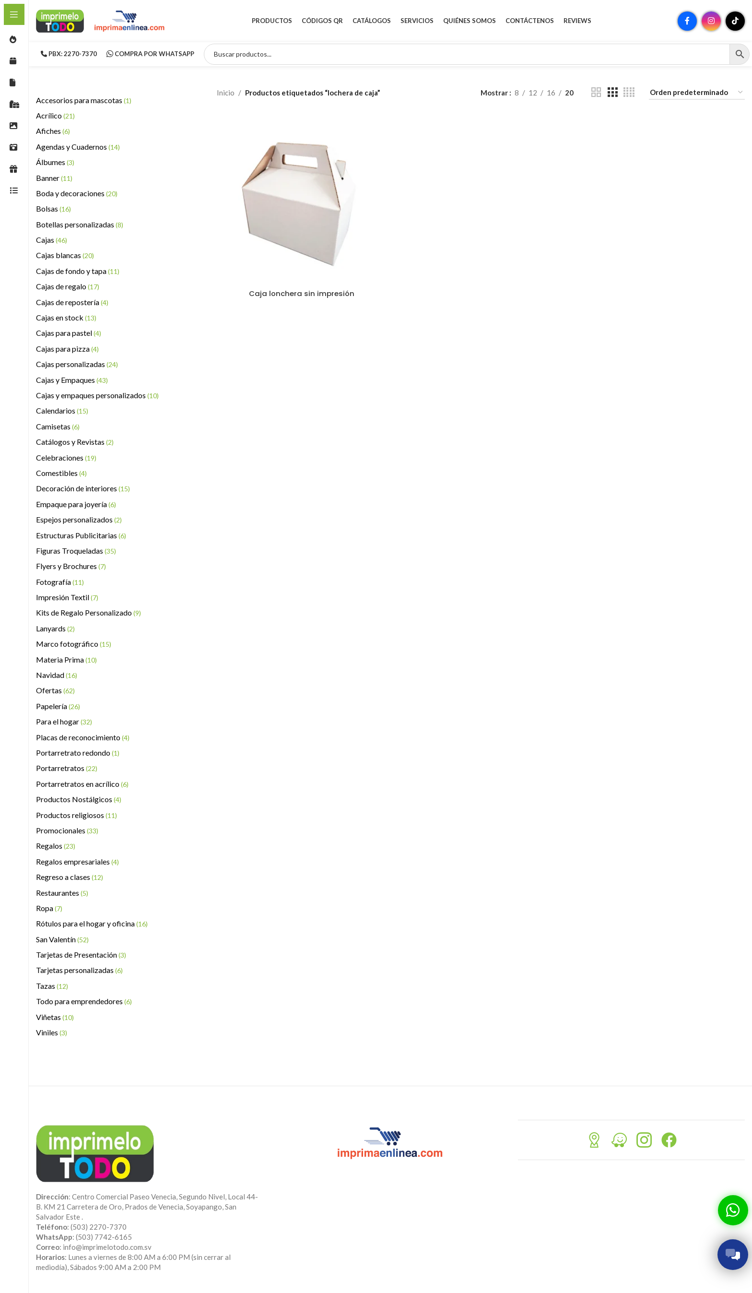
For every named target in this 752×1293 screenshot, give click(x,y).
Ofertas (55, 691)
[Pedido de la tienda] (697, 93)
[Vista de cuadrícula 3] (612, 93)
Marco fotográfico (73, 645)
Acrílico (55, 116)
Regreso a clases (69, 878)
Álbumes (55, 163)
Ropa (49, 908)
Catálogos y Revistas (75, 443)
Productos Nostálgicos (78, 800)
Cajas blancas (65, 256)
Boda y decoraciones (77, 194)
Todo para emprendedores (84, 1002)
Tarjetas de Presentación (81, 955)
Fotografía (60, 582)
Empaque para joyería (76, 505)
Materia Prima (66, 660)
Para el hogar (64, 722)
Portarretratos (66, 769)
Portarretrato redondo (77, 753)
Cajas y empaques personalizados (97, 396)
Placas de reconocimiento (82, 738)
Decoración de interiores (83, 489)
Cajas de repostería (72, 303)
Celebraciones (66, 458)
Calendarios (62, 411)
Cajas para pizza (67, 349)
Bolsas (53, 209)
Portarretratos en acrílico (82, 784)
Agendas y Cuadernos (78, 147)
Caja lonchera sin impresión (301, 294)
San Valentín (62, 940)
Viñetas (55, 1017)
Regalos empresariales (77, 862)
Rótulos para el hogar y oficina (92, 924)
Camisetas (58, 427)
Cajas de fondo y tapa (77, 271)
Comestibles (61, 473)
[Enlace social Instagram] (711, 21)
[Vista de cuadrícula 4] (628, 93)
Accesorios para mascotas (83, 101)
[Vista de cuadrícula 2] (596, 93)
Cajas (51, 241)
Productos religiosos (76, 815)
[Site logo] (60, 20)
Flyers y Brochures (71, 567)
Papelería (58, 707)
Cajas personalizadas (77, 365)
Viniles (51, 1033)
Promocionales (67, 831)
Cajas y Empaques (72, 380)
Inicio (226, 93)
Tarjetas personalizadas (79, 971)
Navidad (56, 675)
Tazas (52, 986)
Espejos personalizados (79, 520)
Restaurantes (62, 893)
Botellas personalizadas (79, 225)
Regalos (55, 847)
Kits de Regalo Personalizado (88, 613)
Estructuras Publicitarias (81, 536)
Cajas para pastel (68, 334)
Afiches (53, 132)
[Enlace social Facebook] (687, 21)
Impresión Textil (67, 598)
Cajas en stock (66, 318)
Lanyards (55, 629)
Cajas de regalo (67, 287)
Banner (54, 178)
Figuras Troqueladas (76, 551)
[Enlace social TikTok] (735, 21)
